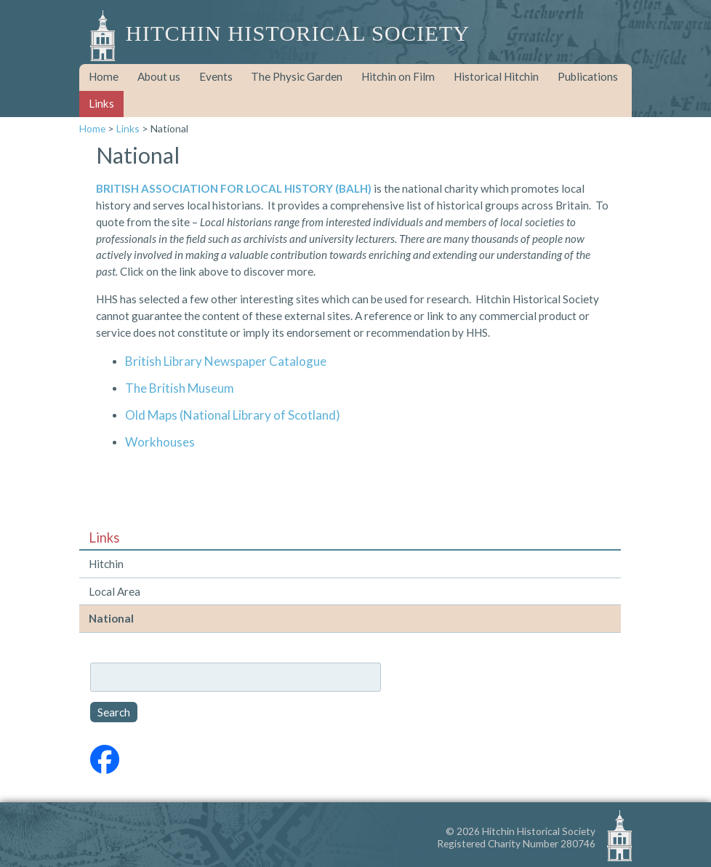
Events (216, 76)
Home (103, 76)
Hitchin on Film (398, 76)
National (111, 618)
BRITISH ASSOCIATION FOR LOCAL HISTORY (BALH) (233, 188)
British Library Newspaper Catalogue (225, 361)
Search (113, 712)
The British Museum (179, 388)
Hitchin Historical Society (298, 33)
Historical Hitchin (496, 76)
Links (101, 103)
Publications (588, 76)
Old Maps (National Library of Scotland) (232, 415)
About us (158, 76)
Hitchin (106, 563)
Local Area (114, 591)
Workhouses (160, 442)
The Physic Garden (296, 76)
